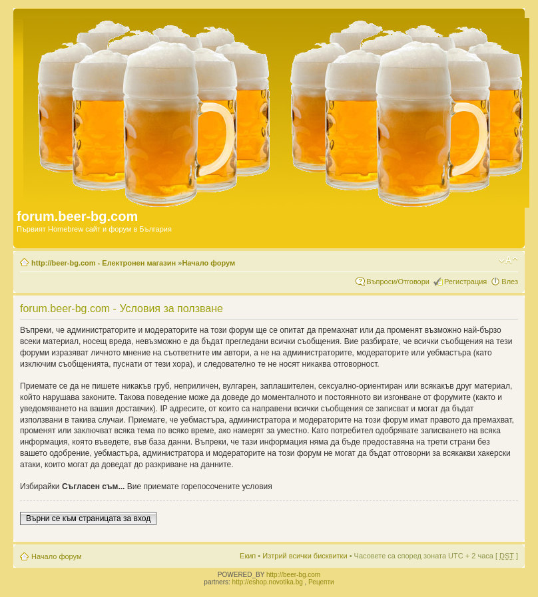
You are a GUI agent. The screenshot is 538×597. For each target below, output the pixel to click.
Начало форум (208, 263)
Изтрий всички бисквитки (304, 556)
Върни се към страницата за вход (88, 518)
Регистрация (465, 282)
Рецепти (321, 582)
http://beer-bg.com (293, 574)
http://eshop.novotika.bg (267, 582)
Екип (248, 556)
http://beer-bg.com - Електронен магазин (103, 263)
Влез (509, 282)
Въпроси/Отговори (397, 282)
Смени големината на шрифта (508, 260)
